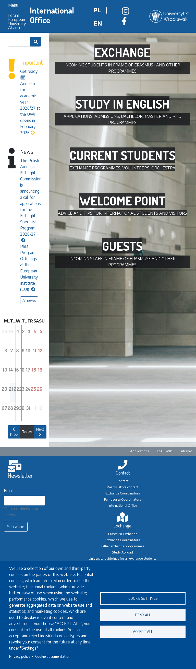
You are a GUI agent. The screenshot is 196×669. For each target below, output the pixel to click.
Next (40, 431)
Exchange (122, 52)
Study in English (122, 103)
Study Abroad (122, 552)
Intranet (186, 451)
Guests (122, 245)
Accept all (143, 631)
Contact (122, 481)
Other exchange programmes (122, 546)
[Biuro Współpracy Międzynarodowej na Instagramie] (125, 12)
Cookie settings (142, 598)
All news (29, 300)
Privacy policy (19, 656)
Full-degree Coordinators (122, 499)
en (97, 23)
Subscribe (15, 526)
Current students (122, 155)
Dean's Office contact (122, 487)
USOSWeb (164, 451)
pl (97, 10)
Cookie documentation (52, 656)
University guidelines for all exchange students (122, 558)
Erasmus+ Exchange (122, 534)
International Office (52, 15)
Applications (139, 451)
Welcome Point (122, 200)
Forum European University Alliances (17, 21)
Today (27, 432)
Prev (14, 431)
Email (8, 490)
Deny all (143, 615)
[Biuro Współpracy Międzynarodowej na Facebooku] (124, 22)
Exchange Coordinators (122, 493)
